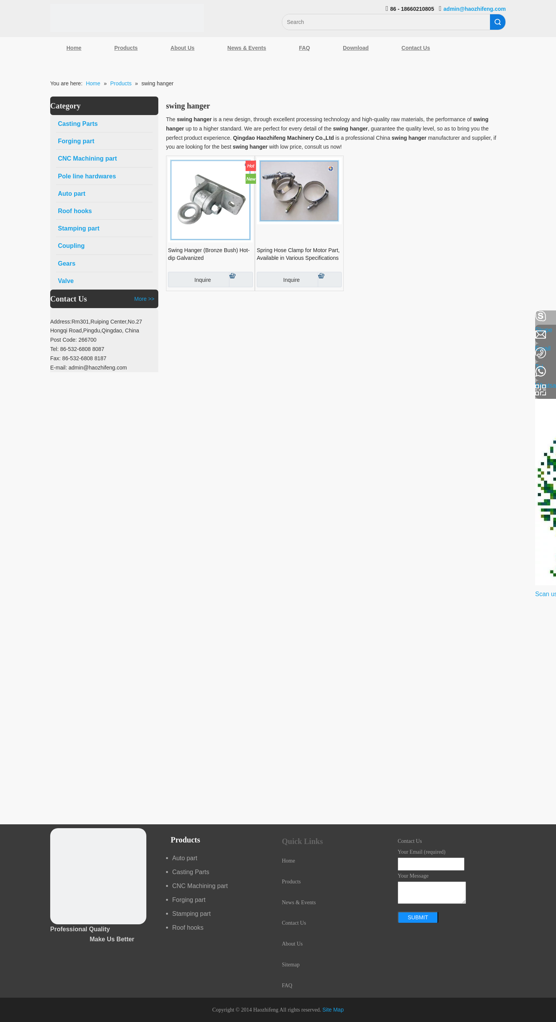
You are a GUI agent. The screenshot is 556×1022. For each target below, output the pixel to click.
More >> (144, 299)
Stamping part (191, 913)
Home (73, 48)
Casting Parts (190, 872)
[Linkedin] (9, 336)
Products (126, 48)
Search (497, 22)
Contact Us (416, 48)
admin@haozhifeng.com (475, 9)
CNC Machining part (200, 886)
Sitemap (291, 965)
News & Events (246, 48)
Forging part (188, 900)
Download (356, 48)
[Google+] (9, 357)
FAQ (304, 48)
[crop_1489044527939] (98, 876)
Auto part (184, 858)
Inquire (189, 279)
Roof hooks (187, 927)
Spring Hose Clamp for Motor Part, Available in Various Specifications (298, 254)
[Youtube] (9, 377)
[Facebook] (9, 316)
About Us (183, 48)
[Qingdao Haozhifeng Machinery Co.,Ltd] (127, 18)
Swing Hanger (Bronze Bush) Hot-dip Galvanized (209, 254)
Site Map (333, 1010)
